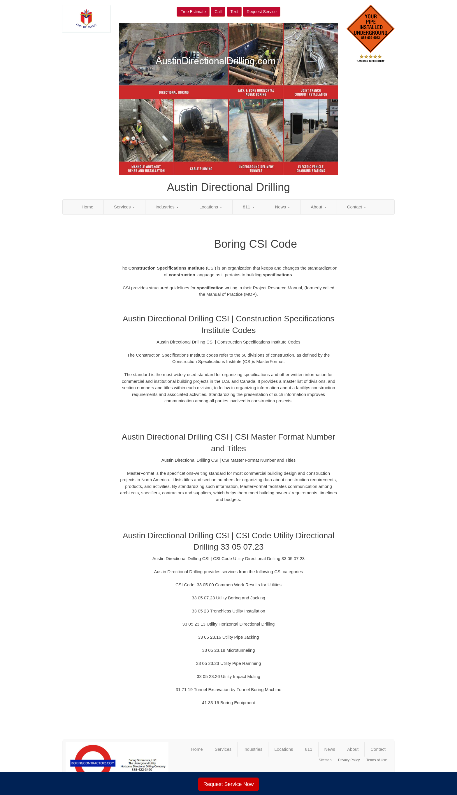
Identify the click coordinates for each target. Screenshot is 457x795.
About (318, 206)
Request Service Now (228, 784)
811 (248, 206)
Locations (210, 206)
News (282, 206)
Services (124, 206)
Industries (167, 206)
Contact (356, 206)
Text (234, 11)
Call (218, 11)
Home (87, 206)
